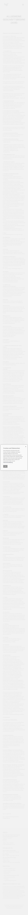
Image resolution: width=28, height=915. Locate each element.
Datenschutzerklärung (8, 462)
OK (5, 466)
